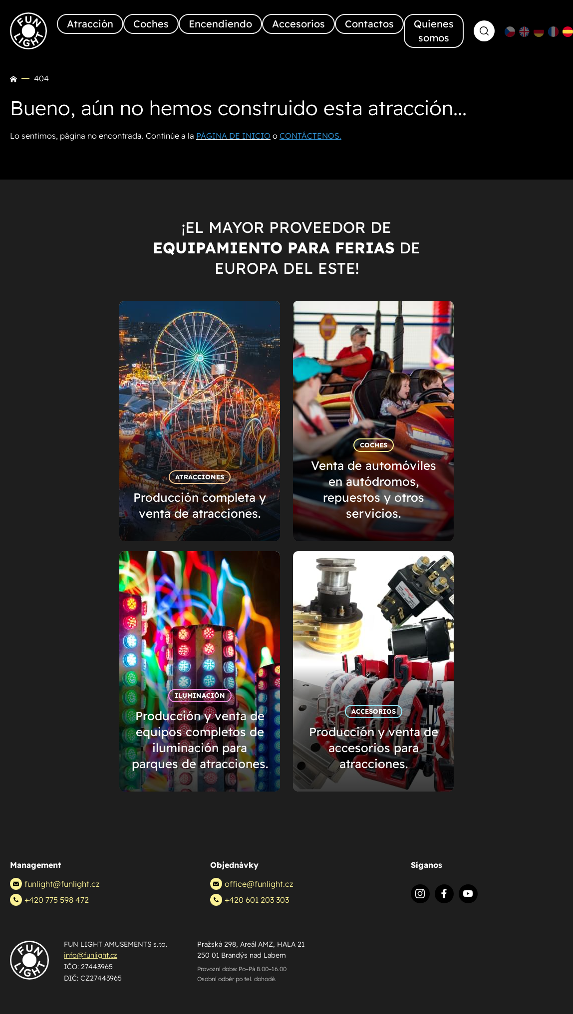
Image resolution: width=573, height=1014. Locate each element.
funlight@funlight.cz (54, 884)
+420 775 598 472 (49, 900)
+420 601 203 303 (249, 900)
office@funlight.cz (251, 884)
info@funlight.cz (90, 955)
